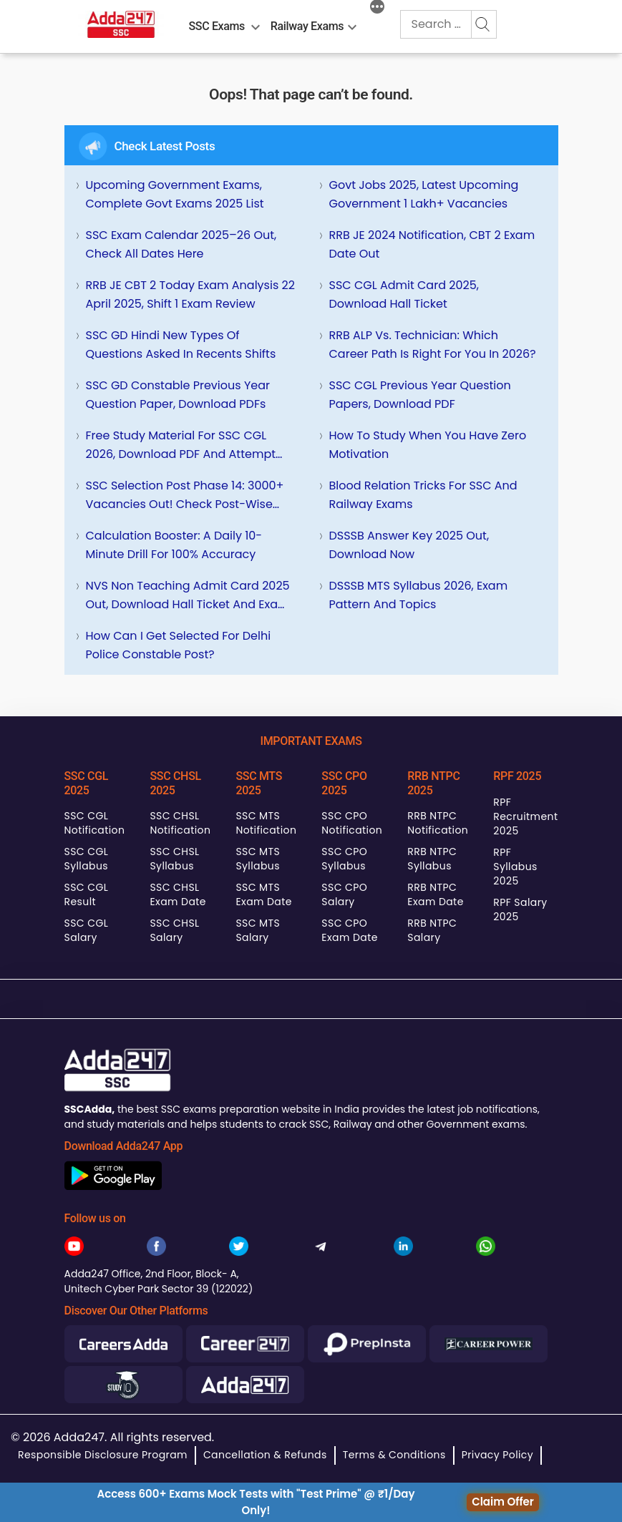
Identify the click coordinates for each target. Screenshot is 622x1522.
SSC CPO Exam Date (349, 930)
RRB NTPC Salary (432, 930)
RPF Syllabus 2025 (515, 866)
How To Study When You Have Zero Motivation (428, 444)
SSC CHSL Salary (174, 930)
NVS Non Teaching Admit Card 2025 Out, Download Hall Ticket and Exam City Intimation (188, 595)
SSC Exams (217, 26)
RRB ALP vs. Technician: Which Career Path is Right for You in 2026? (432, 344)
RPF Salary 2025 (520, 909)
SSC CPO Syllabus (344, 858)
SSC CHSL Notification (180, 823)
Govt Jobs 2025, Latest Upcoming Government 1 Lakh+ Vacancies (424, 194)
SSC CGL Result (86, 894)
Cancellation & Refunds (265, 1455)
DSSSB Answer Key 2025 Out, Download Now (409, 544)
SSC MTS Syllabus (257, 858)
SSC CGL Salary (86, 930)
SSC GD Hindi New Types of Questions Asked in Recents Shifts (181, 344)
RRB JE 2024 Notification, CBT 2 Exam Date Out (432, 244)
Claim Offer (503, 1501)
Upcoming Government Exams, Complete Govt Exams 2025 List (175, 194)
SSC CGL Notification (94, 823)
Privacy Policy (497, 1455)
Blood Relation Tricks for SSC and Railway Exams (423, 494)
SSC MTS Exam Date (263, 894)
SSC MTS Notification (265, 823)
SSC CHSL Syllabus (174, 858)
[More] (377, 8)
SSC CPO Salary (344, 894)
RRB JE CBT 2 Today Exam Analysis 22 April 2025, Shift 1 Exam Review (190, 294)
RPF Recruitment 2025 (525, 816)
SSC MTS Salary (257, 930)
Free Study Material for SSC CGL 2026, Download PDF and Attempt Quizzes (181, 445)
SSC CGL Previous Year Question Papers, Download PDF (420, 394)
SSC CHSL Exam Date (177, 894)
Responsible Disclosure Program (103, 1455)
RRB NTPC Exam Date (435, 894)
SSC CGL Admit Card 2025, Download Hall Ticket (404, 294)
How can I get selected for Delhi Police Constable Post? (178, 645)
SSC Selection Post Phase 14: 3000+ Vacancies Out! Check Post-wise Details (185, 495)
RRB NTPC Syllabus (432, 858)
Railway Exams (307, 26)
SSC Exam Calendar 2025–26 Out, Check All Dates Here (181, 244)
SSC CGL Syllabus (86, 858)
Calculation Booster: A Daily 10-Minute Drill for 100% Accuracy (174, 544)
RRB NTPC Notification (437, 823)
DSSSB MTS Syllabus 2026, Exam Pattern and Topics (418, 595)
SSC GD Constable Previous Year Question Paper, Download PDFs (178, 394)
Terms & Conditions (394, 1455)
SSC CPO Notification (351, 823)
